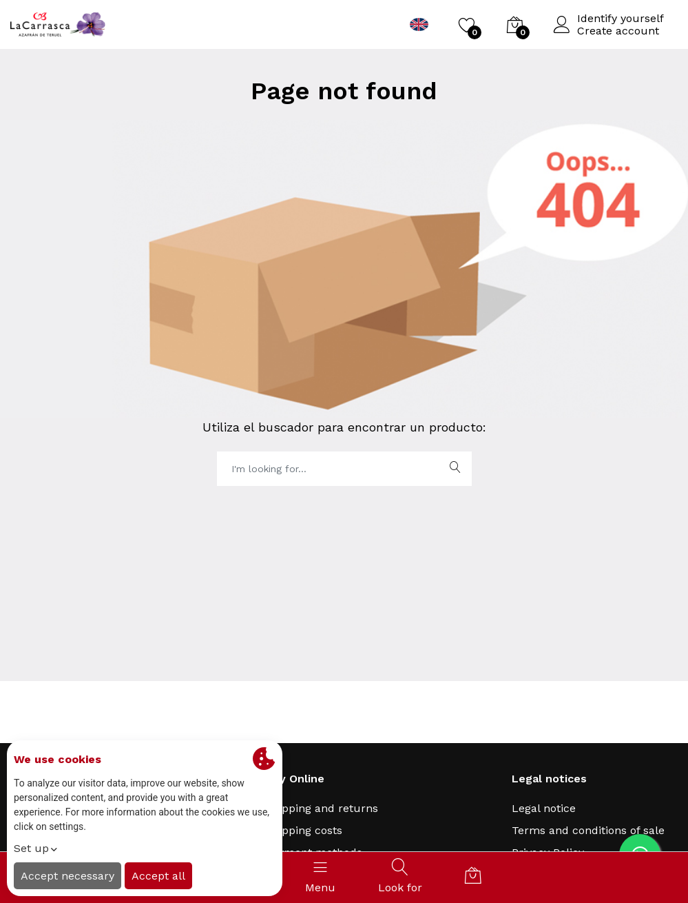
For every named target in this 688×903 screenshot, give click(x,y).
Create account (618, 31)
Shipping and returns (321, 808)
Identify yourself (620, 18)
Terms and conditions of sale (588, 830)
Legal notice (544, 808)
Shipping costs (303, 830)
